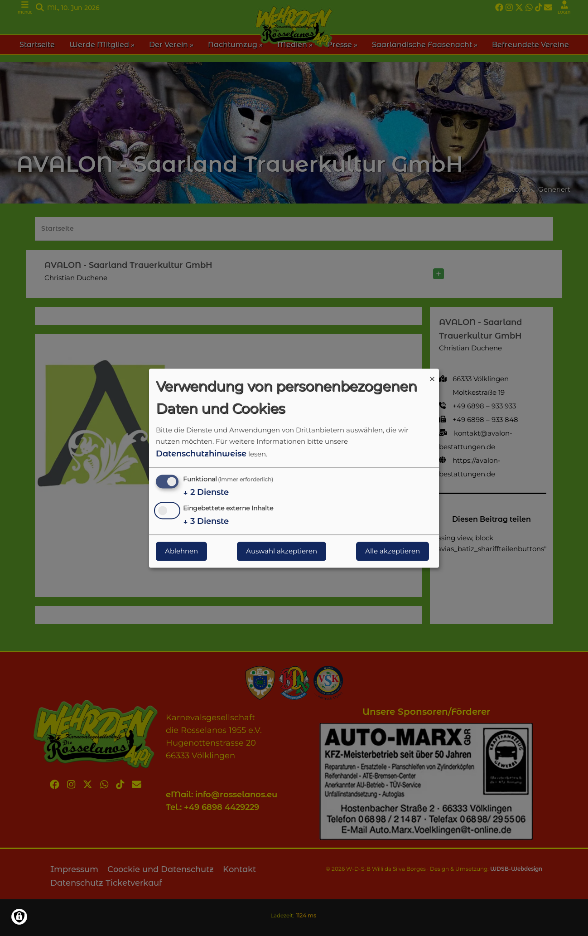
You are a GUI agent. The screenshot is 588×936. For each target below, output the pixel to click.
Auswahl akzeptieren (281, 551)
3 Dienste (206, 521)
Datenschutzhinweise (201, 454)
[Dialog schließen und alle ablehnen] (432, 374)
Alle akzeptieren (392, 551)
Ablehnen (181, 551)
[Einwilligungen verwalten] (19, 917)
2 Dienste (206, 493)
